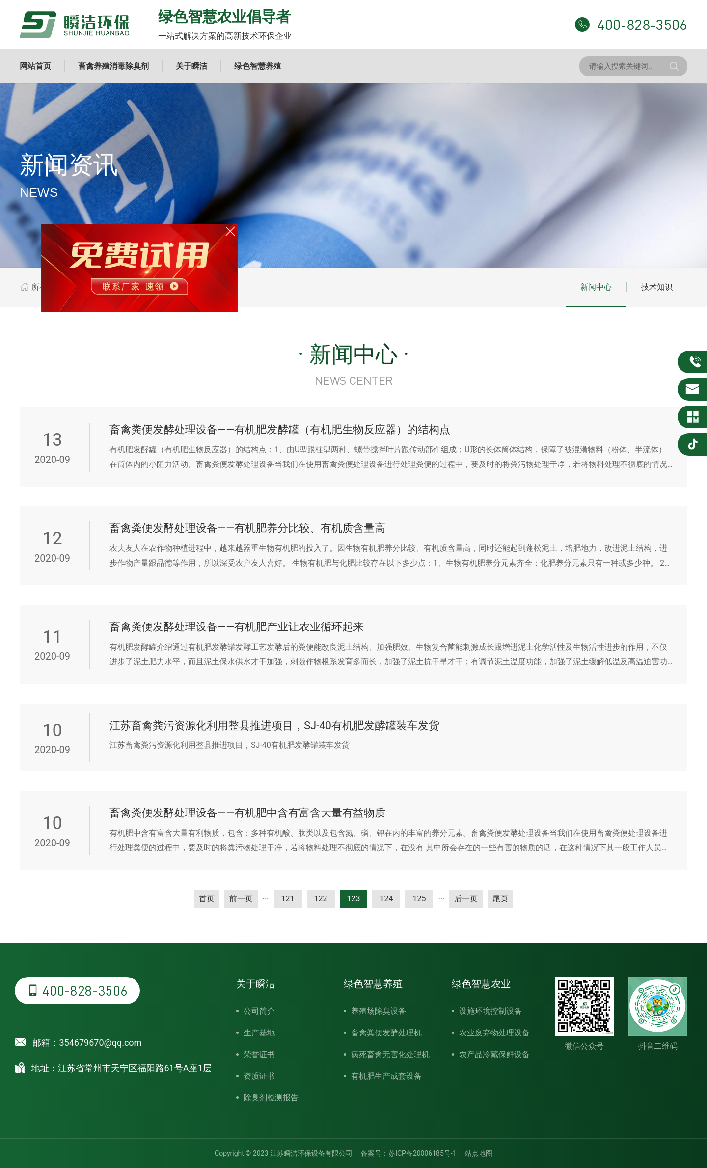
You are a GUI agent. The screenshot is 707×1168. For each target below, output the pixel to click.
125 (419, 898)
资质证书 (259, 1076)
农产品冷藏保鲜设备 (494, 1054)
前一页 (241, 898)
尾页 (500, 898)
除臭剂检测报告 (271, 1097)
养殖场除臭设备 (378, 1011)
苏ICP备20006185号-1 (422, 1153)
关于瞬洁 (191, 66)
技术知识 (657, 287)
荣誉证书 (259, 1054)
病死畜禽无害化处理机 (390, 1054)
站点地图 (478, 1153)
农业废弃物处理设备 (494, 1032)
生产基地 (259, 1032)
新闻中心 (596, 287)
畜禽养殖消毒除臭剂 (113, 66)
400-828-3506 (77, 990)
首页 (207, 898)
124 (386, 898)
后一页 (466, 898)
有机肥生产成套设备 (386, 1076)
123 (353, 898)
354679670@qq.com (100, 1042)
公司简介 (259, 1011)
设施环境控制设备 (490, 1011)
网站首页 (35, 66)
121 (288, 898)
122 (320, 898)
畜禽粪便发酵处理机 (386, 1032)
